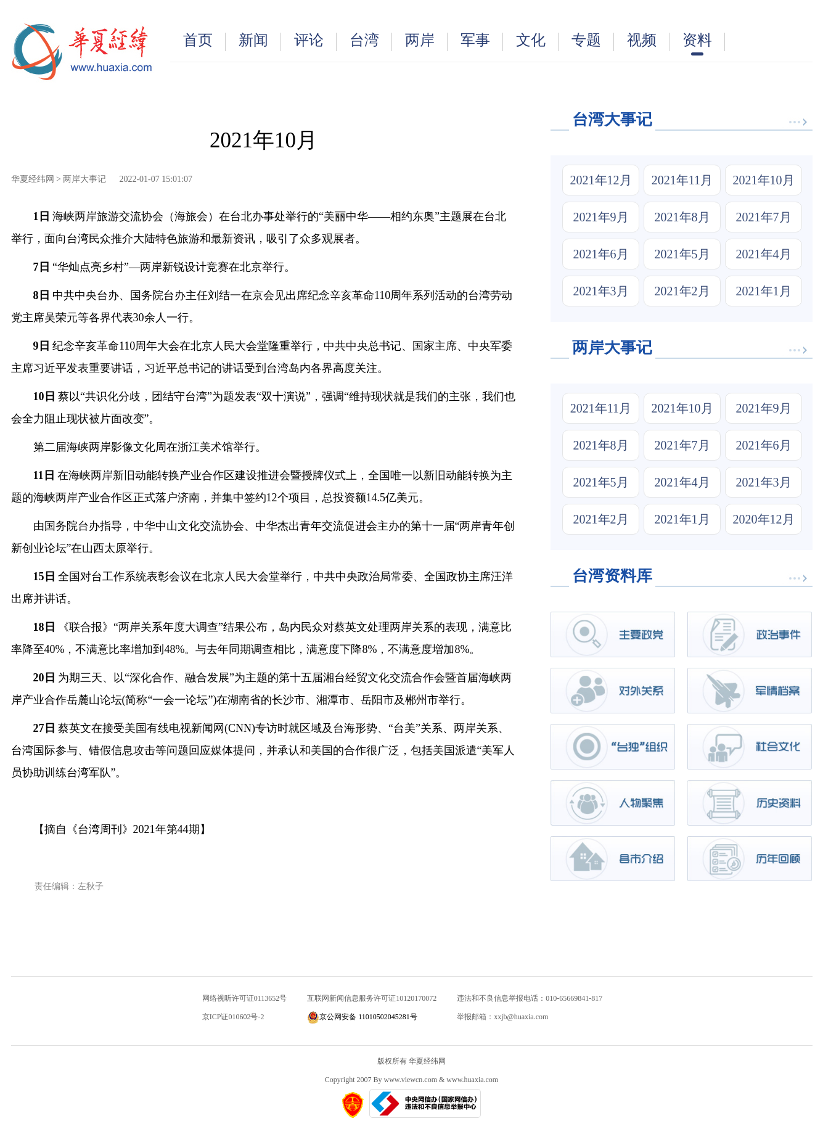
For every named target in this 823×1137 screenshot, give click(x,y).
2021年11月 (682, 180)
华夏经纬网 (32, 179)
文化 (537, 41)
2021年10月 (764, 180)
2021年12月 (601, 180)
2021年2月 (682, 291)
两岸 (426, 41)
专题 (592, 41)
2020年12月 (764, 519)
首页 (204, 41)
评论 (315, 41)
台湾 (371, 41)
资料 (703, 43)
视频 (648, 41)
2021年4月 (764, 254)
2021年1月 (764, 291)
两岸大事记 (84, 179)
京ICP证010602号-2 (233, 1016)
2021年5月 (682, 254)
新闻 (260, 41)
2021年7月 (764, 217)
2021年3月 (601, 291)
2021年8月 (682, 217)
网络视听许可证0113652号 (244, 998)
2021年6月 (601, 254)
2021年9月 (601, 217)
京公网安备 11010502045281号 (362, 1016)
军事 (482, 41)
